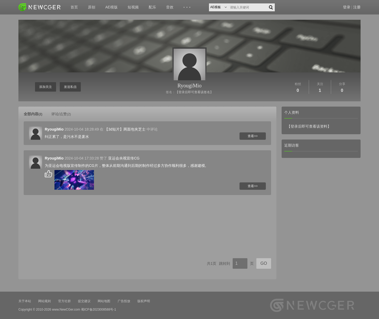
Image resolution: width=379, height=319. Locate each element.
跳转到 (224, 263)
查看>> (253, 136)
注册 (357, 7)
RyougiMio (189, 85)
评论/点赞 (61, 114)
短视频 (133, 7)
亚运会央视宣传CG (123, 158)
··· (187, 7)
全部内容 (33, 114)
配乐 (152, 7)
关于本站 (24, 301)
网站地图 (104, 301)
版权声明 (143, 301)
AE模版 (111, 7)
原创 (91, 7)
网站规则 (44, 301)
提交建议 (84, 301)
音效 (169, 7)
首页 (74, 7)
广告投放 (124, 301)
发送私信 (70, 87)
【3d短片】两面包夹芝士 (125, 129)
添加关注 (45, 87)
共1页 (211, 263)
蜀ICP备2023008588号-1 (98, 309)
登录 (346, 7)
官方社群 (64, 301)
